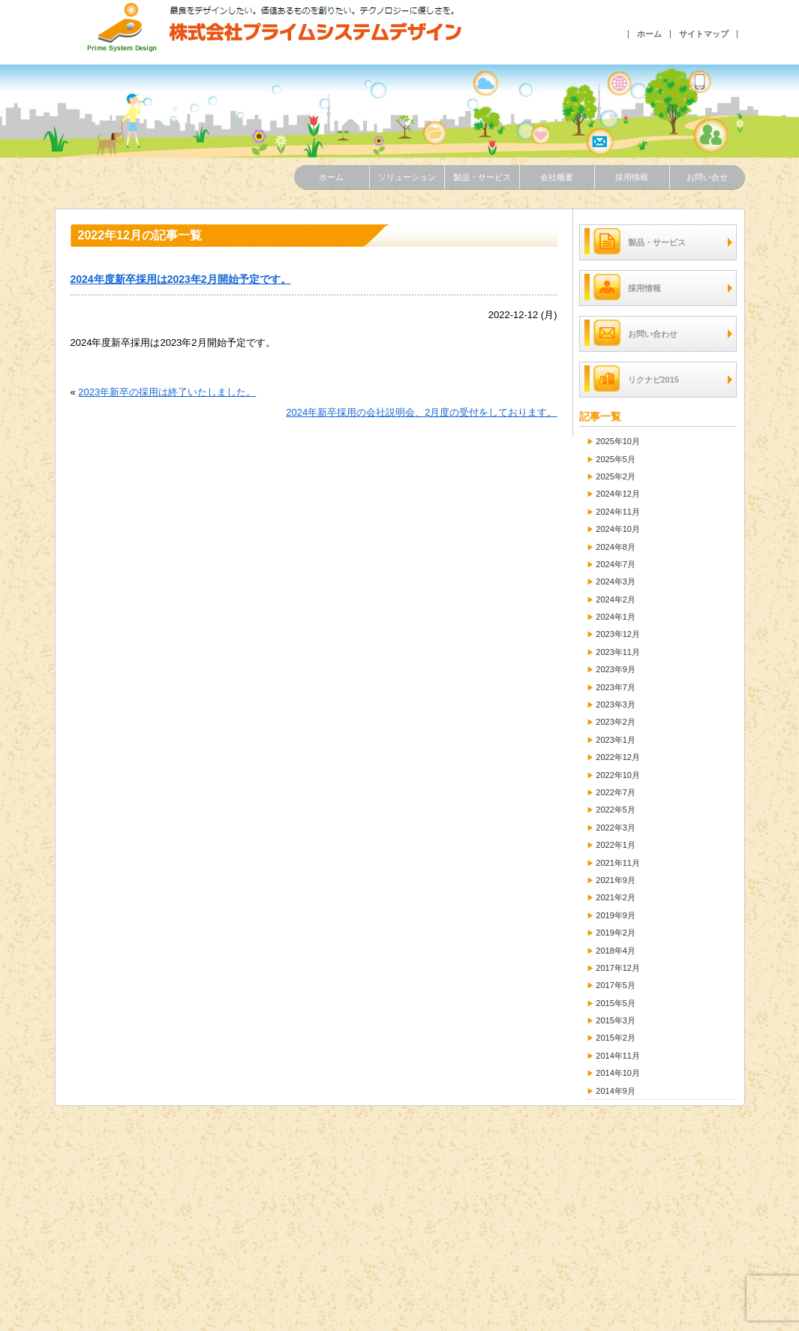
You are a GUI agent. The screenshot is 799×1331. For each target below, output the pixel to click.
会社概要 (556, 177)
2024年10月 (618, 528)
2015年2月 (615, 1037)
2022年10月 (618, 775)
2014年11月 (618, 1055)
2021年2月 (615, 897)
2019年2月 (615, 932)
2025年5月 (615, 459)
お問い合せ (707, 177)
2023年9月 (615, 669)
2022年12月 (618, 757)
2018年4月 (615, 950)
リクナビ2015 (631, 378)
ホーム (649, 33)
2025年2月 (615, 476)
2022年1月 (615, 844)
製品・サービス (482, 177)
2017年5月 (615, 985)
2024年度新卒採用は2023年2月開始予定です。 (181, 279)
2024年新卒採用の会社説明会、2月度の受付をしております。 (421, 412)
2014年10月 (618, 1072)
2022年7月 (615, 792)
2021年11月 (618, 862)
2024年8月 (615, 546)
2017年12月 (618, 967)
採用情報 (631, 177)
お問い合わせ (630, 333)
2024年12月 (618, 493)
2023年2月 (615, 721)
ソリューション (407, 177)
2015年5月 (615, 1003)
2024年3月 (615, 581)
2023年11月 (618, 651)
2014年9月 (615, 1090)
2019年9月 (615, 915)
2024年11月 (618, 511)
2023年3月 (615, 704)
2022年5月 (615, 809)
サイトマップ (703, 33)
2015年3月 (615, 1020)
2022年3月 (615, 827)
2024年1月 (615, 616)
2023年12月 (618, 633)
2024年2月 (615, 599)
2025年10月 (618, 441)
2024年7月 (615, 564)
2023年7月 (615, 687)
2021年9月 (615, 880)
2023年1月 (615, 739)
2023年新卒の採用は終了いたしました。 (167, 392)
